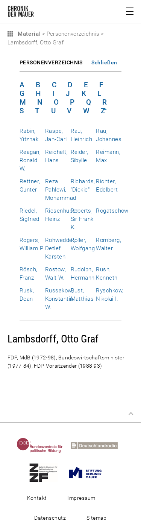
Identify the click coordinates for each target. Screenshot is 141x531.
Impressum (81, 498)
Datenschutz (50, 518)
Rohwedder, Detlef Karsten (60, 248)
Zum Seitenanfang (130, 413)
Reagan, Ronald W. (30, 160)
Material (28, 33)
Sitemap (96, 518)
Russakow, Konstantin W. (59, 298)
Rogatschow (112, 210)
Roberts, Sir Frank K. (82, 219)
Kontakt (37, 498)
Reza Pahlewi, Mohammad (60, 189)
